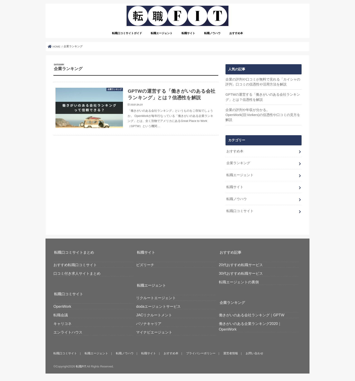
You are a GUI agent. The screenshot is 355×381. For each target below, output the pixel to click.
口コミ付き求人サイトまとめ (77, 273)
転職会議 (60, 315)
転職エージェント (162, 33)
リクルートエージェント (156, 298)
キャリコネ (62, 324)
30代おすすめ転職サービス (241, 273)
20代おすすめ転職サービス (241, 265)
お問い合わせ (254, 353)
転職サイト (188, 33)
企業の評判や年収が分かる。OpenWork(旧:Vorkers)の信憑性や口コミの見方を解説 (262, 115)
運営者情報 (230, 353)
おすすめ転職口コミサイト (75, 265)
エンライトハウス (67, 332)
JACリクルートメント (154, 315)
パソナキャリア (148, 324)
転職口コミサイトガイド (127, 33)
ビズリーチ (145, 265)
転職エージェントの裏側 (239, 282)
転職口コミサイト (240, 211)
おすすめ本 (236, 33)
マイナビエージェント (154, 332)
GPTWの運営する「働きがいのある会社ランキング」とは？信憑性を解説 (262, 97)
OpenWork (62, 306)
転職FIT (81, 366)
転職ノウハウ (212, 33)
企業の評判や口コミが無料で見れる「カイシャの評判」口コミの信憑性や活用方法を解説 (262, 82)
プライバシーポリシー (201, 353)
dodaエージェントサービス (158, 306)
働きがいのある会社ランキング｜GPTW (251, 315)
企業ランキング (238, 163)
